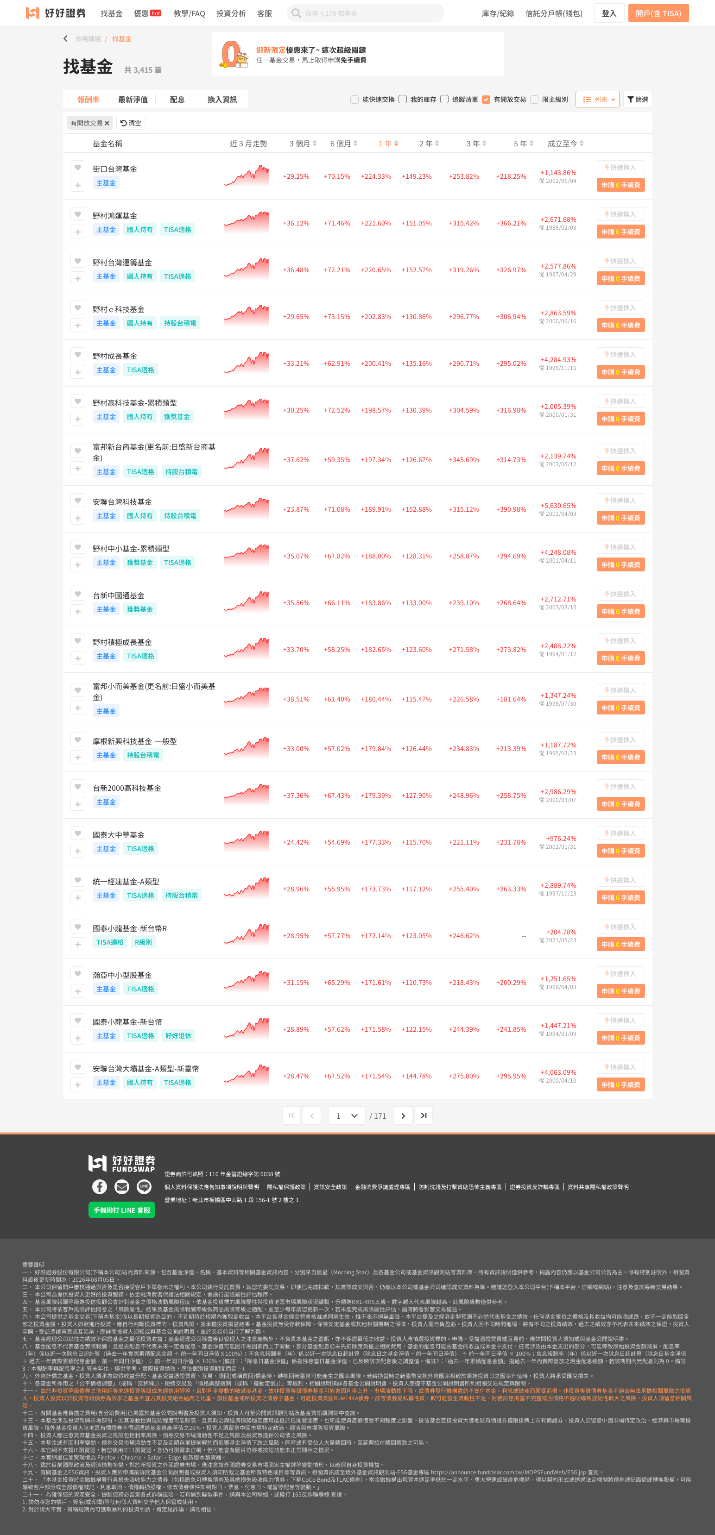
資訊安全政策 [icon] (330, 1186)
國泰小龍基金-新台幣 (156, 1029)
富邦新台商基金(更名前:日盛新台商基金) (156, 459)
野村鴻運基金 (156, 223)
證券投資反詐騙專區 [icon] (535, 1186)
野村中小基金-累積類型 (156, 556)
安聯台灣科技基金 (156, 509)
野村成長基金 (156, 363)
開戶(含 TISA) (659, 13)
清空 (130, 122)
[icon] (100, 1183)
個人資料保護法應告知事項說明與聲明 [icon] (212, 1186)
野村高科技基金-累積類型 (156, 410)
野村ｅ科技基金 (156, 316)
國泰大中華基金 (156, 842)
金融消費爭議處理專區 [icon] (383, 1186)
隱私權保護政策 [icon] (286, 1186)
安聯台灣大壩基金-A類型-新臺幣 (156, 1076)
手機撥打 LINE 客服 (122, 1210)
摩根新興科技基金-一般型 (156, 748)
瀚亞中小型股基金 (156, 982)
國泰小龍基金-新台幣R (156, 935)
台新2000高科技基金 (156, 795)
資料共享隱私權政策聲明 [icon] (598, 1186)
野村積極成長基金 (156, 649)
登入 (609, 13)
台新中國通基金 (156, 602)
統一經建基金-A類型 (156, 889)
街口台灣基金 (156, 176)
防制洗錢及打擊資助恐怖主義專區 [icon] (460, 1186)
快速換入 (621, 167)
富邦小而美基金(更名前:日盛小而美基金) (156, 698)
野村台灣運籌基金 (156, 269)
